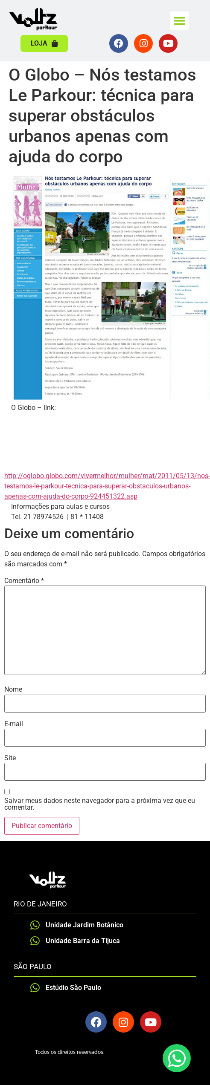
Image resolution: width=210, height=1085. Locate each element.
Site (10, 758)
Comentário (24, 580)
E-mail (13, 724)
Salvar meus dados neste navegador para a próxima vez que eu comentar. (99, 804)
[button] (179, 21)
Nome (13, 689)
